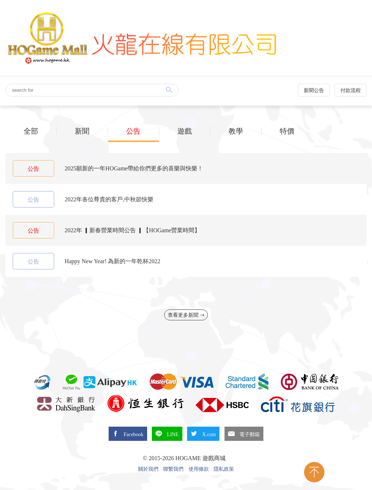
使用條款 (199, 469)
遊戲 (184, 131)
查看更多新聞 (186, 315)
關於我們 (148, 469)
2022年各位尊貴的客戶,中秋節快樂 (109, 199)
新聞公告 (314, 90)
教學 (236, 131)
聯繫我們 (173, 469)
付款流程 (350, 90)
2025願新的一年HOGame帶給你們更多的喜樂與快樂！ (134, 168)
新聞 (82, 131)
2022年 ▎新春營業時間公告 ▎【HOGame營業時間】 (132, 230)
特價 (287, 131)
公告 (133, 131)
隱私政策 (224, 469)
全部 (31, 131)
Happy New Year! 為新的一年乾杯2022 (112, 261)
